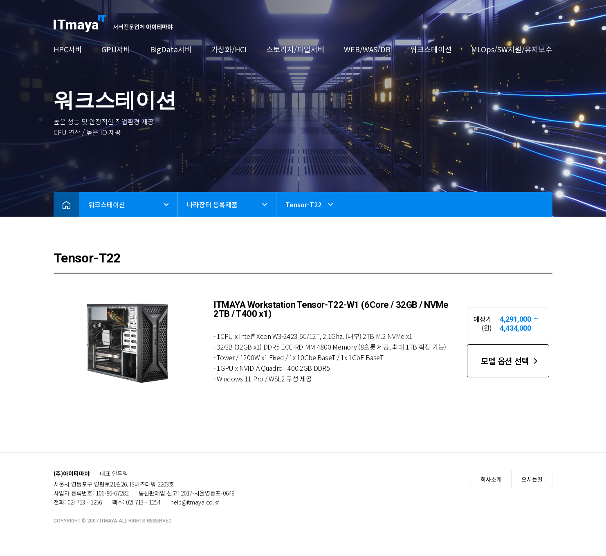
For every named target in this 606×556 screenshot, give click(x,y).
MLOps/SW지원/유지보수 (511, 49)
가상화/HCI (229, 49)
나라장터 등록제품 (212, 204)
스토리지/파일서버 (295, 49)
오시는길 (532, 479)
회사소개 (491, 479)
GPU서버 (115, 49)
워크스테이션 (431, 49)
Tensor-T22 (303, 204)
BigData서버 (171, 49)
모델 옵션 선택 (505, 361)
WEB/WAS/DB (367, 49)
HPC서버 (68, 49)
